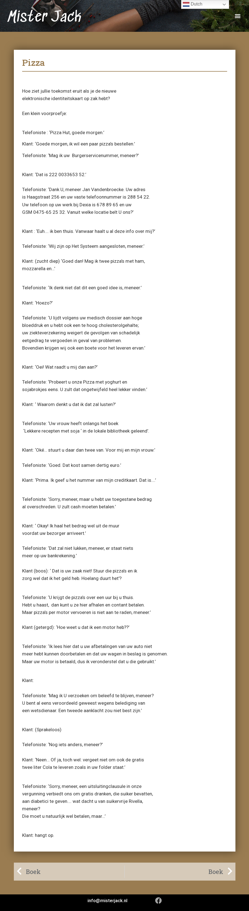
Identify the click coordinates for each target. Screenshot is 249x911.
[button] (237, 15)
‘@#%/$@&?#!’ (50, 680)
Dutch (192, 4)
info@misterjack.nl (107, 900)
